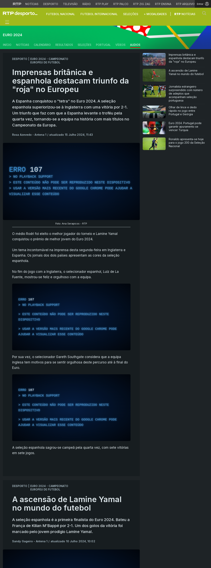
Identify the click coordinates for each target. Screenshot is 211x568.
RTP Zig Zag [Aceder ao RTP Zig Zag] (141, 4)
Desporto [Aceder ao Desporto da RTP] (50, 4)
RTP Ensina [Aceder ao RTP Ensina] (163, 4)
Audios (135, 44)
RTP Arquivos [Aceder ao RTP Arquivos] (186, 4)
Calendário (42, 44)
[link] (22, 13)
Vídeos (120, 44)
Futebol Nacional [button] (60, 14)
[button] (205, 14)
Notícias (184, 14)
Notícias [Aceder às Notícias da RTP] (31, 4)
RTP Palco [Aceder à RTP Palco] (120, 4)
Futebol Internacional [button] (99, 14)
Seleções (84, 44)
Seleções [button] (130, 14)
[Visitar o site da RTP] (17, 4)
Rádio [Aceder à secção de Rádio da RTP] (86, 4)
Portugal (103, 44)
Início (7, 44)
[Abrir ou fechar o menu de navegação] (6, 23)
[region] (71, 181)
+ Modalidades (155, 14)
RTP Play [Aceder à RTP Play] (102, 4)
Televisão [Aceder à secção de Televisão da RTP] (70, 4)
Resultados (64, 44)
